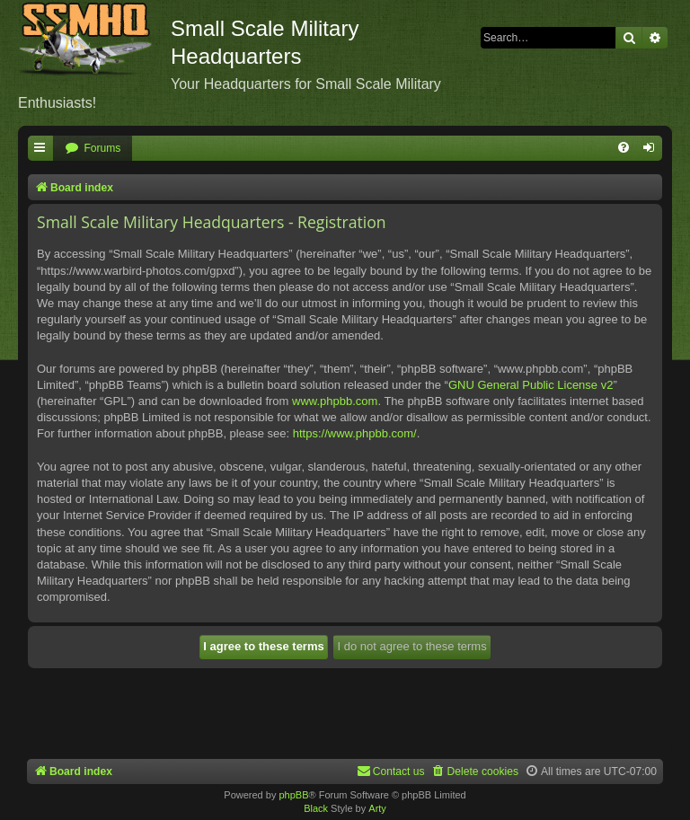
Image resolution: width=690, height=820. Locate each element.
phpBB (293, 794)
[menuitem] (92, 149)
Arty (377, 808)
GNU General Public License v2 (531, 385)
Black (316, 808)
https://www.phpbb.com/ (355, 433)
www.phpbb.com (334, 401)
